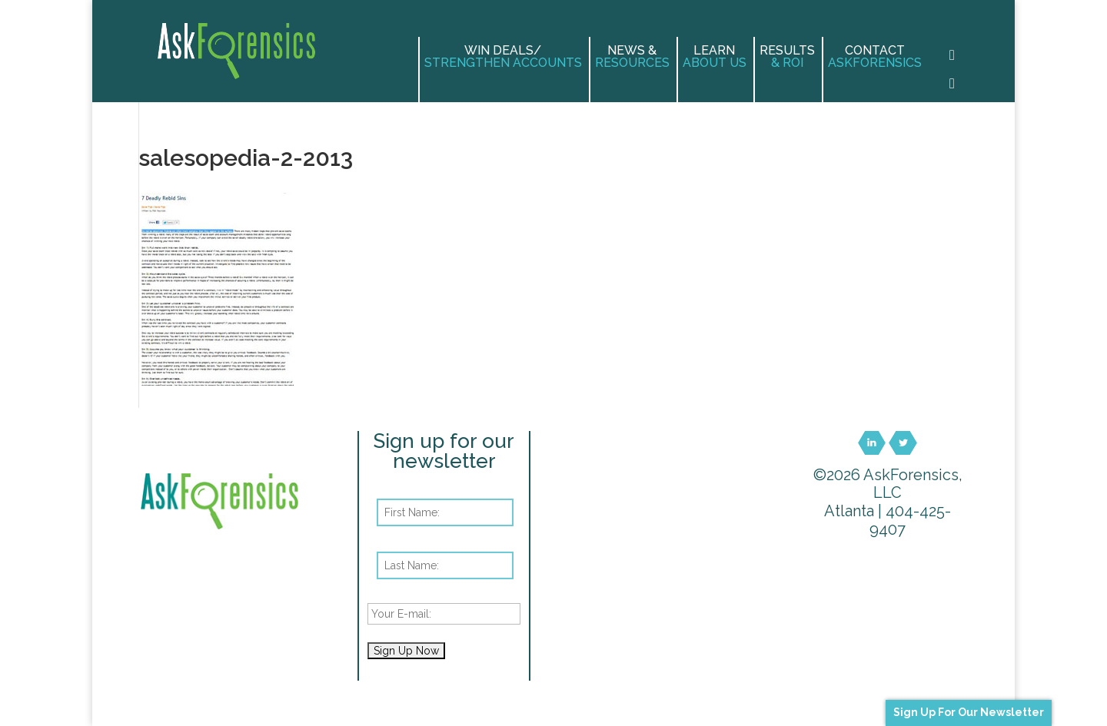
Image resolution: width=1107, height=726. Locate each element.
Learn (714, 57)
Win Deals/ (503, 57)
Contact (875, 57)
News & (632, 57)
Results (787, 57)
